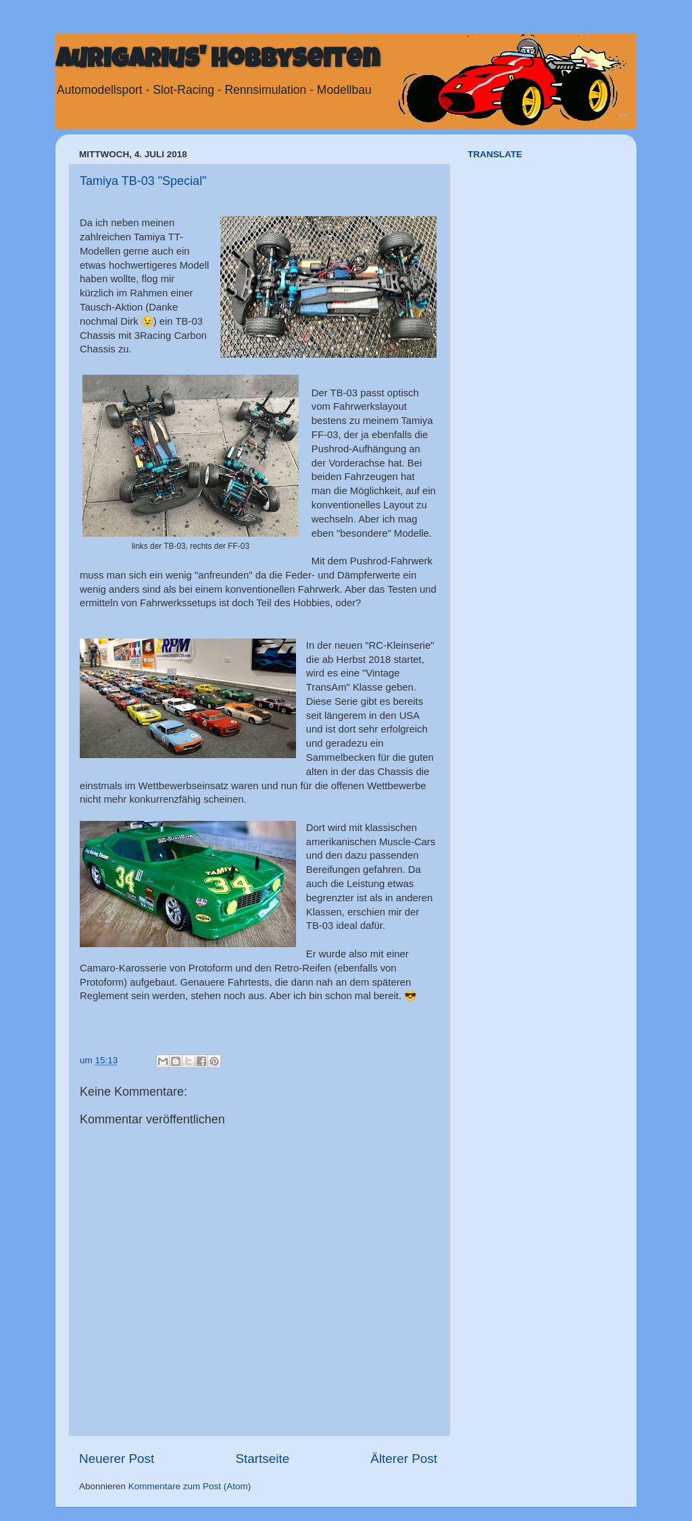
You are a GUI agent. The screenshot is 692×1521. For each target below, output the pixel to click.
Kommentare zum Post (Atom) (189, 1486)
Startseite (262, 1458)
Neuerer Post (116, 1458)
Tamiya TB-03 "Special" (143, 181)
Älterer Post (403, 1458)
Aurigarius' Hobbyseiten (217, 62)
